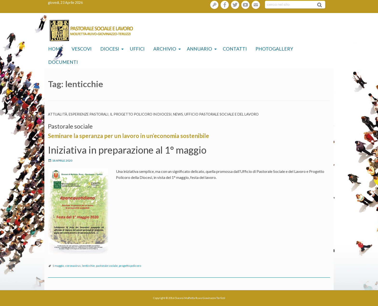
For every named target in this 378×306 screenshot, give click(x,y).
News (178, 114)
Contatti (235, 49)
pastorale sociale (107, 265)
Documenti (63, 62)
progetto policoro (130, 265)
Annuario (199, 49)
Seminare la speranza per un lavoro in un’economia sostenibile (128, 135)
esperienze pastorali (88, 114)
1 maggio (58, 265)
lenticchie (88, 265)
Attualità (57, 114)
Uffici (137, 49)
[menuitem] (55, 49)
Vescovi (82, 49)
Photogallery (274, 49)
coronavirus (73, 265)
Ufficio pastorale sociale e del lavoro (221, 114)
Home (55, 49)
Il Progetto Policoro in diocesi (141, 114)
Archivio (164, 49)
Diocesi (109, 49)
